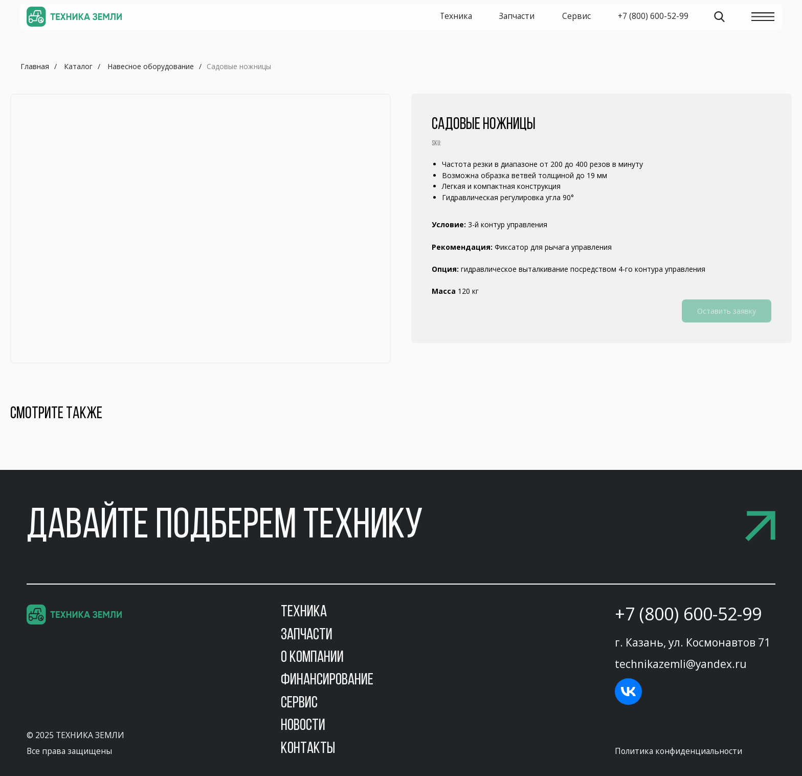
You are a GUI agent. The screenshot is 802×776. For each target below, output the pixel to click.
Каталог (78, 66)
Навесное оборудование (150, 66)
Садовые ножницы (239, 66)
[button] (401, 527)
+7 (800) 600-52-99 (688, 614)
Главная (34, 66)
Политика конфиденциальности (678, 751)
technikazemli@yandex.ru (681, 664)
